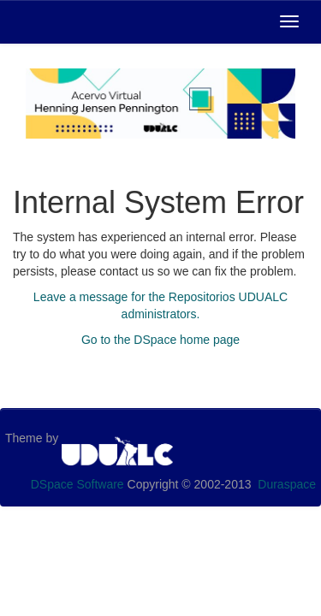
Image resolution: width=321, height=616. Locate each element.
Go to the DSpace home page (160, 339)
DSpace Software (77, 484)
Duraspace (287, 484)
